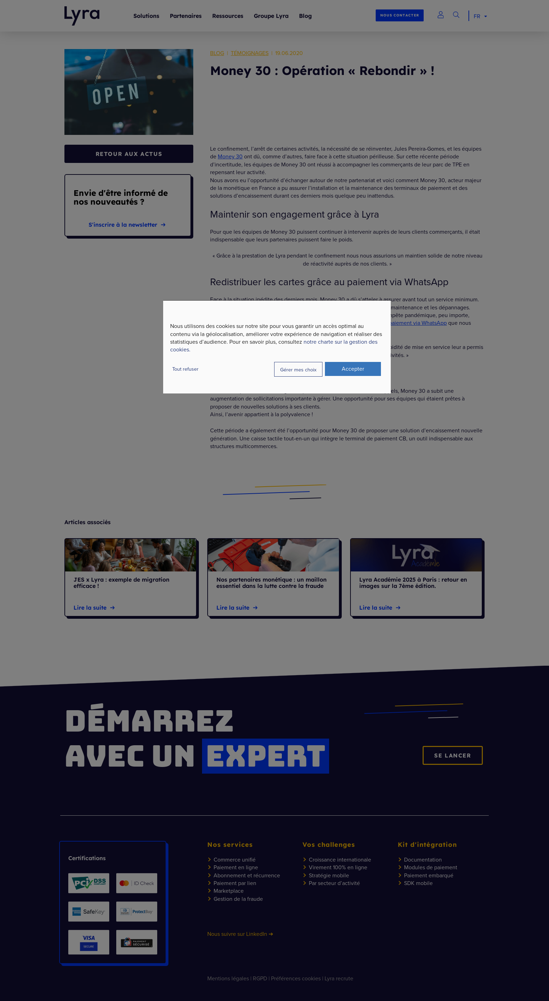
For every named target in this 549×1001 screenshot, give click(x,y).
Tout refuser (185, 368)
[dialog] (277, 346)
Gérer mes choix (298, 369)
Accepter (353, 368)
